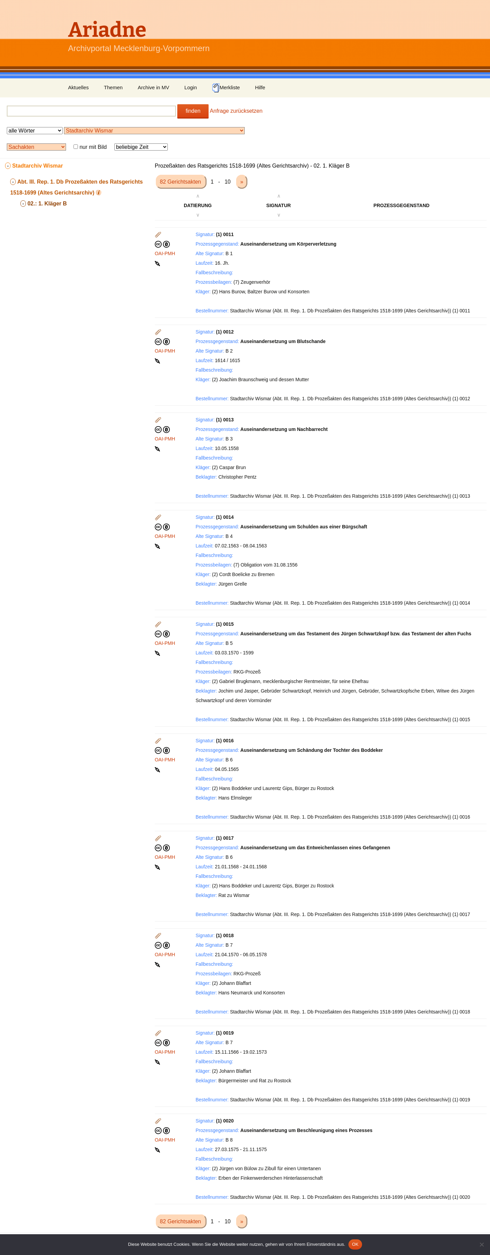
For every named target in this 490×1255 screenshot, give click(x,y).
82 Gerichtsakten (181, 182)
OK (355, 1244)
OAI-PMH (165, 253)
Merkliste (226, 87)
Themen (113, 87)
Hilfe (260, 87)
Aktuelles (78, 87)
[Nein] (481, 1244)
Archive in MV (153, 87)
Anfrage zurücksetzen (236, 111)
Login (190, 87)
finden (192, 111)
